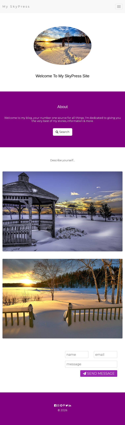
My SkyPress (16, 6)
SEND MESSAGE (99, 373)
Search (63, 132)
